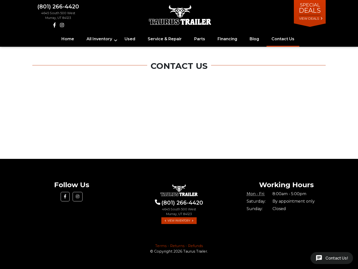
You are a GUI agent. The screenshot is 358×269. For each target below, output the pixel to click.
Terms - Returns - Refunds (179, 246)
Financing (227, 39)
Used (130, 39)
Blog (254, 39)
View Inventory (179, 220)
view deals (309, 18)
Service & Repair (165, 39)
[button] (65, 196)
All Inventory (99, 39)
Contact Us (282, 39)
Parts (199, 39)
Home (67, 39)
